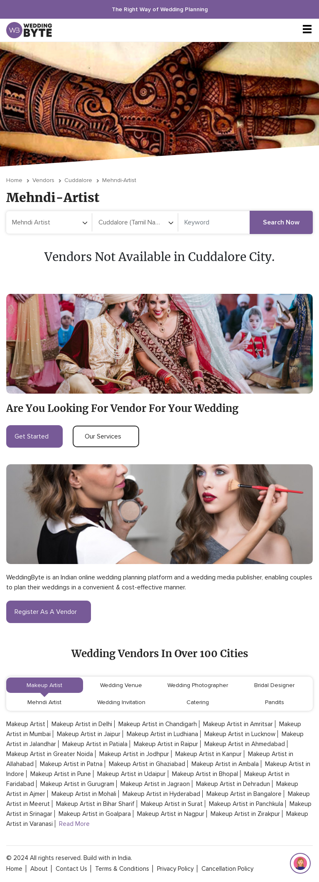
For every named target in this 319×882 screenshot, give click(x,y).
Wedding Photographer (197, 685)
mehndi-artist (119, 180)
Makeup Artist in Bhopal (205, 774)
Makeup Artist (44, 685)
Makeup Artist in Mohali (84, 794)
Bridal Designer (274, 685)
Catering (197, 702)
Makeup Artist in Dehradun (233, 784)
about (39, 868)
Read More (74, 824)
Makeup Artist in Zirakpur (245, 814)
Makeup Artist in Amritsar (238, 724)
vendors (43, 180)
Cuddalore (78, 180)
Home (14, 180)
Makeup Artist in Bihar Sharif (95, 804)
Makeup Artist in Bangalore (244, 794)
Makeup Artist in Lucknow (239, 734)
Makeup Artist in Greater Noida (49, 754)
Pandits (274, 702)
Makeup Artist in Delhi (82, 724)
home (14, 868)
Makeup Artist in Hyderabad (161, 794)
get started (34, 436)
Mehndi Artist (44, 702)
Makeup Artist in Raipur (166, 744)
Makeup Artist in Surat (172, 804)
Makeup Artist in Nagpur (170, 814)
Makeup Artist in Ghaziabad (147, 764)
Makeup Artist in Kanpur (208, 754)
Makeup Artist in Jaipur (88, 734)
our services (106, 436)
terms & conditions (122, 868)
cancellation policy (227, 868)
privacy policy (175, 868)
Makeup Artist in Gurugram (77, 784)
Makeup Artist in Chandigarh (157, 724)
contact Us (71, 868)
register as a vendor (49, 612)
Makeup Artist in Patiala (95, 744)
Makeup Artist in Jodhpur (134, 754)
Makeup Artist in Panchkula (246, 804)
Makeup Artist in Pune (60, 774)
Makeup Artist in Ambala (225, 764)
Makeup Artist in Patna (71, 764)
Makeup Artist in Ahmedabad (244, 744)
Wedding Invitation (121, 702)
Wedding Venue (121, 685)
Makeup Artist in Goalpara (95, 814)
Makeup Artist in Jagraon (155, 784)
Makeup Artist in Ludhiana (162, 734)
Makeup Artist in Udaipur (131, 774)
